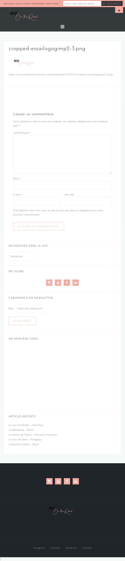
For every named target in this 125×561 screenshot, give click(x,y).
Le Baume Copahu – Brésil (24, 444)
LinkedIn (87, 547)
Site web (69, 194)
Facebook (71, 547)
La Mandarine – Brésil (21, 429)
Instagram (39, 547)
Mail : (27, 308)
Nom (17, 178)
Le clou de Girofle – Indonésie (26, 425)
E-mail (17, 194)
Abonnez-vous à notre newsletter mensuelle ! (32, 3)
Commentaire (22, 132)
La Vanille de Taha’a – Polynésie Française (33, 434)
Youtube (55, 547)
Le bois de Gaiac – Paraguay (25, 439)
